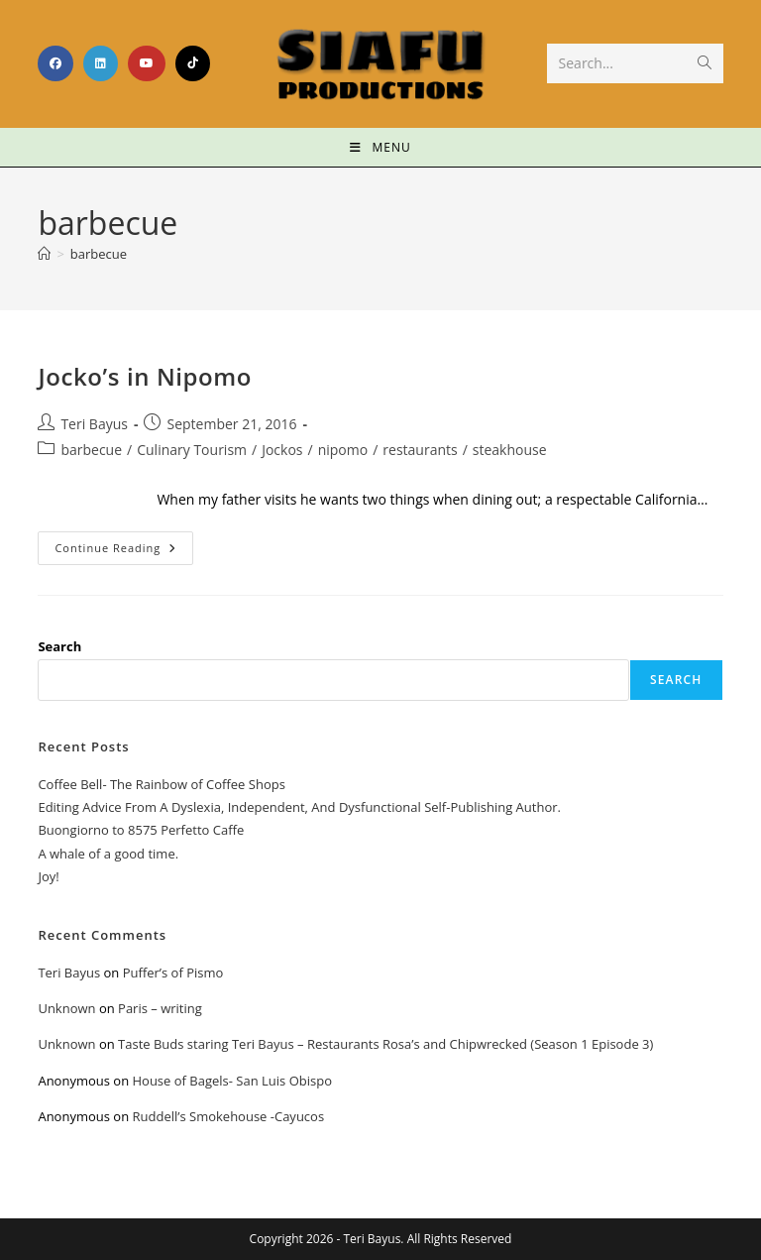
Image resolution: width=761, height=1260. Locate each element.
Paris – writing (160, 1008)
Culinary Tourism (192, 449)
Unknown (66, 1008)
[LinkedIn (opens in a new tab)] (100, 63)
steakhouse (510, 449)
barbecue (98, 254)
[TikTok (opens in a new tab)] (192, 63)
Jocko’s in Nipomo (145, 376)
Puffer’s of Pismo (173, 972)
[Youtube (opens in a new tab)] (146, 63)
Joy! (48, 876)
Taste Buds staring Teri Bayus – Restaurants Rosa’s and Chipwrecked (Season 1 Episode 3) (385, 1044)
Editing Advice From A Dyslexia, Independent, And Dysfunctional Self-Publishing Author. (299, 807)
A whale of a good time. (108, 853)
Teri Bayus (94, 423)
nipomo (343, 449)
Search (59, 646)
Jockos (282, 449)
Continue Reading (123, 543)
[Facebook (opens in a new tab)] (55, 63)
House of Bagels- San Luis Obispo (231, 1080)
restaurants (419, 449)
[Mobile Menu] (380, 147)
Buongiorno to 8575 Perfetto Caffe (141, 830)
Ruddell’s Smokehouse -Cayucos (228, 1116)
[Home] (44, 254)
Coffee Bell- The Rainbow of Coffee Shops (161, 784)
